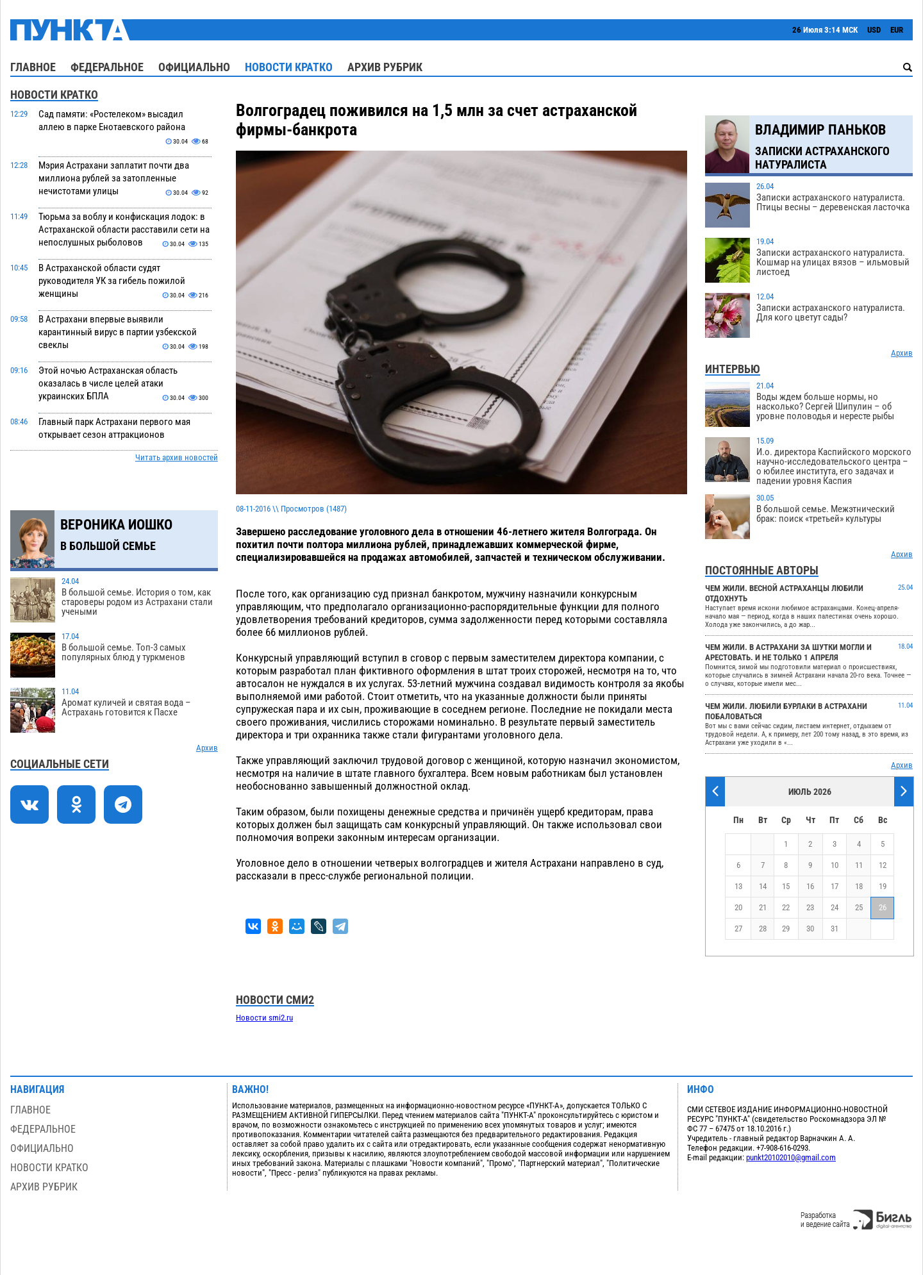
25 (859, 907)
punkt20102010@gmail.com (791, 1157)
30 (810, 928)
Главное (33, 67)
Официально (194, 67)
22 (786, 907)
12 (882, 865)
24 (834, 907)
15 (786, 886)
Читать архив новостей (176, 457)
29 (786, 928)
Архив (207, 748)
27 (738, 928)
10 (834, 865)
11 (859, 865)
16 (810, 886)
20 (738, 907)
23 (810, 907)
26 (882, 907)
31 (834, 928)
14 (763, 886)
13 (738, 886)
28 (763, 928)
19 (882, 886)
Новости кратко (289, 67)
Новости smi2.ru (264, 1017)
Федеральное (107, 67)
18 (859, 886)
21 (763, 907)
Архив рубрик (384, 67)
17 (834, 886)
